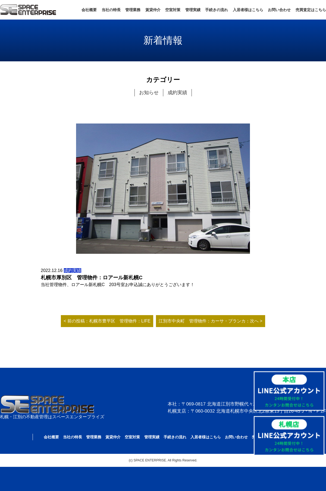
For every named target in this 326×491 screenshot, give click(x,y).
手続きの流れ (216, 10)
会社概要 (89, 10)
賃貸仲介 (153, 10)
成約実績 (177, 92)
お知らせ (149, 92)
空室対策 (172, 10)
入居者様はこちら (248, 10)
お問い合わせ (279, 10)
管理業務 (132, 10)
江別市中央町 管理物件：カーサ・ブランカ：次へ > (210, 321)
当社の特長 (111, 10)
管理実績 (192, 10)
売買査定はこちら (311, 10)
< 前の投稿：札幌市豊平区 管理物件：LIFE (107, 321)
